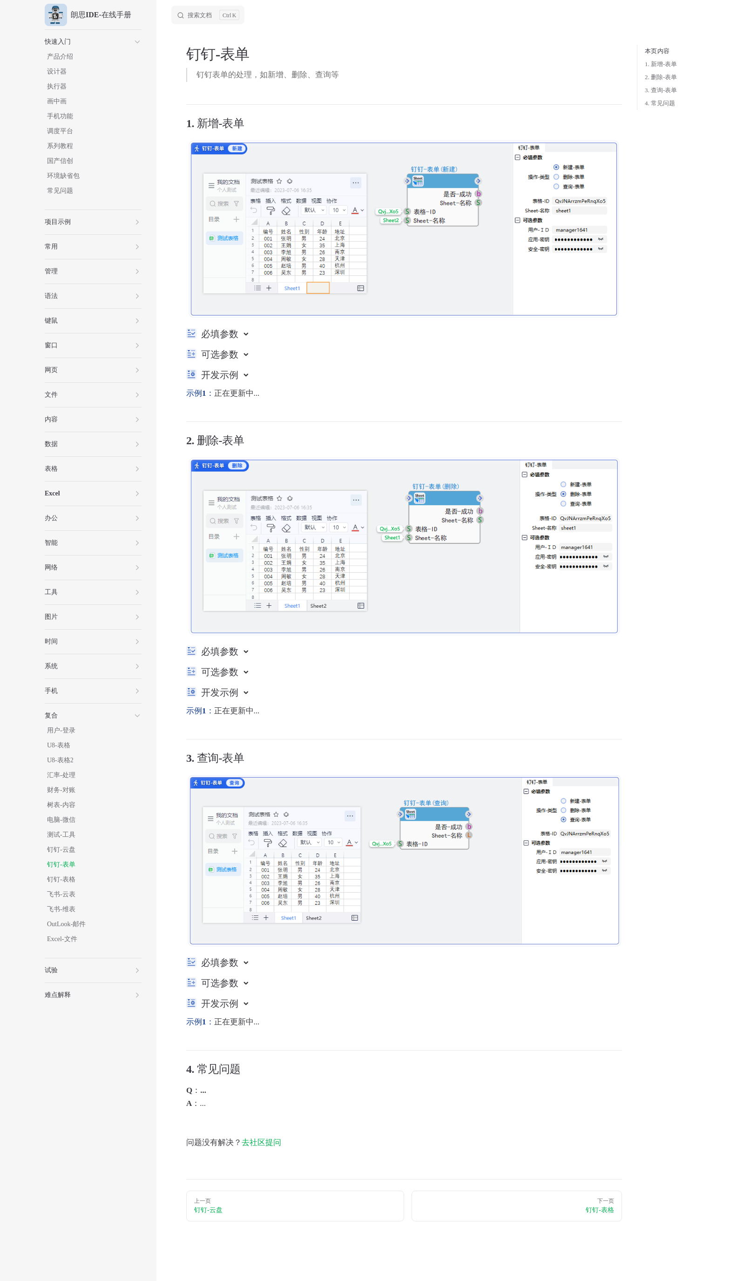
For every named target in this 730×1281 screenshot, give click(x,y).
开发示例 (221, 375)
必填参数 (221, 334)
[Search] (207, 15)
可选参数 (221, 354)
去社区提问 (261, 1142)
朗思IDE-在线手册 (88, 15)
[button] (93, 41)
